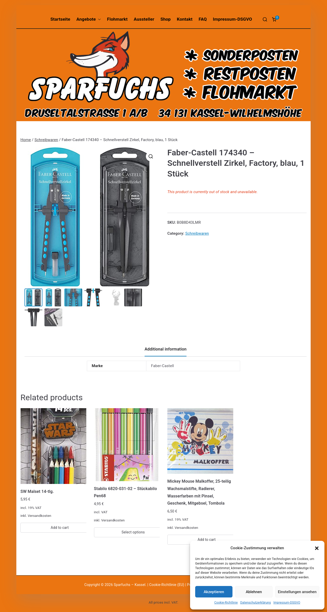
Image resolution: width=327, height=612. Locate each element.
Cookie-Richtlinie (226, 602)
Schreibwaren (46, 140)
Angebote (88, 19)
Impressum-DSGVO (286, 602)
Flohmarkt (117, 19)
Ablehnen (254, 592)
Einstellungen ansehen (297, 592)
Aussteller (144, 19)
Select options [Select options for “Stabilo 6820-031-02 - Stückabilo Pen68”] (133, 532)
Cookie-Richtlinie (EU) (167, 585)
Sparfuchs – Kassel (129, 585)
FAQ (203, 19)
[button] (316, 548)
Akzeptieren (214, 592)
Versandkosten (39, 516)
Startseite (60, 19)
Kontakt (184, 19)
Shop (165, 19)
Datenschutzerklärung (255, 602)
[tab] (165, 351)
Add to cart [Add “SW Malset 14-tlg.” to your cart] (60, 528)
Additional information (165, 349)
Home (25, 140)
